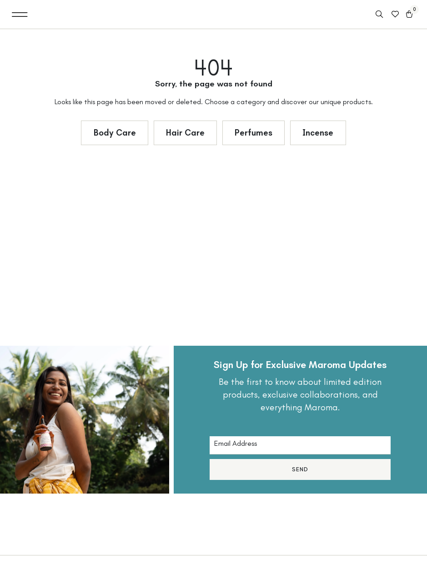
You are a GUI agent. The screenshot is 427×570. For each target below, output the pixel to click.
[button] (19, 14)
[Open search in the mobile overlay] (380, 14)
